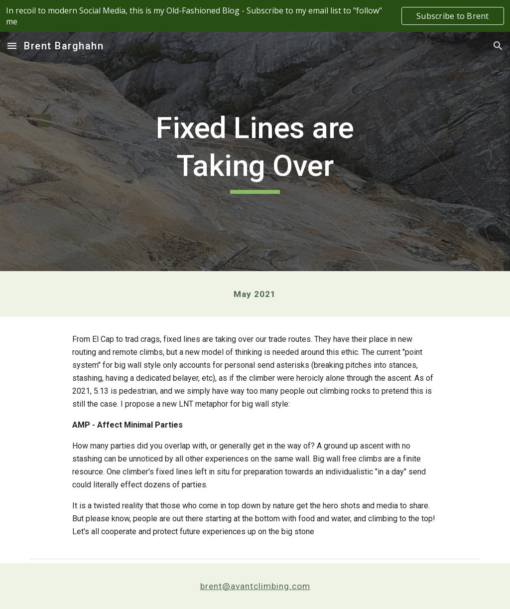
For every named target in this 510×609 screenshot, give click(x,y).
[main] (255, 151)
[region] (255, 16)
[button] (12, 45)
